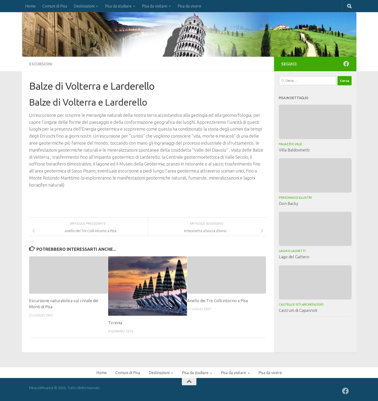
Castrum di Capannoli (298, 310)
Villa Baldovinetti (294, 150)
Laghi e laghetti (292, 250)
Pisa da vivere (189, 6)
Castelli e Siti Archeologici (301, 304)
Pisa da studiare (118, 6)
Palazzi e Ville (290, 144)
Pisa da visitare (154, 6)
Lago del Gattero (294, 256)
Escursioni (40, 64)
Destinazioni (84, 6)
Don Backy (288, 203)
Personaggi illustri (295, 197)
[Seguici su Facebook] (346, 64)
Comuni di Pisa (54, 6)
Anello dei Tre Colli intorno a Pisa (217, 300)
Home (30, 6)
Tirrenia (115, 322)
